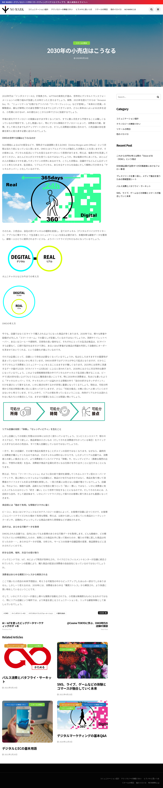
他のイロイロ (115, 9)
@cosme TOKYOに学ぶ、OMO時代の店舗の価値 (86, 626)
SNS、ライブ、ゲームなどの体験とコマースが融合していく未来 (81, 686)
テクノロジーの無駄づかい (62, 9)
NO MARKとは (130, 9)
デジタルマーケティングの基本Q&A (81, 735)
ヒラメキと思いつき (84, 9)
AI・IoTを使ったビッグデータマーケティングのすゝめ (23, 626)
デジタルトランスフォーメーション (41, 613)
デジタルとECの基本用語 (19, 748)
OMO (6, 613)
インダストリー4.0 (19, 613)
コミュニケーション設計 (38, 9)
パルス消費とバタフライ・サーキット (26, 679)
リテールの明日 (101, 9)
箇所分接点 (61, 613)
